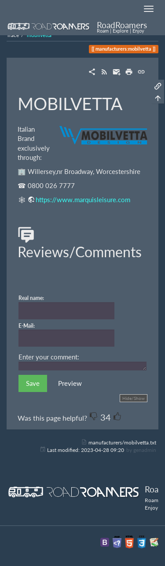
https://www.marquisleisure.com (83, 199)
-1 (93, 416)
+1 (117, 416)
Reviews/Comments (80, 244)
